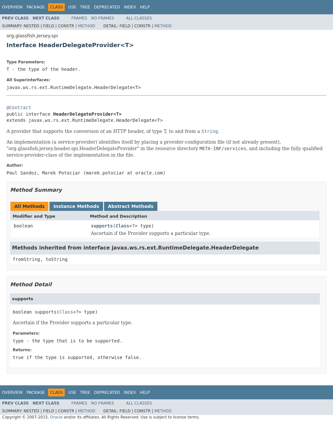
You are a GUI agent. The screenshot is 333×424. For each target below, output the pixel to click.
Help (145, 7)
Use (72, 7)
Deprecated (107, 7)
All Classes (139, 18)
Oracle (56, 417)
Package (36, 7)
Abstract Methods (130, 206)
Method (86, 26)
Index (130, 7)
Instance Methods (76, 206)
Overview (12, 7)
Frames (79, 18)
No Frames (102, 18)
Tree (85, 7)
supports (102, 225)
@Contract (19, 107)
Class (122, 225)
